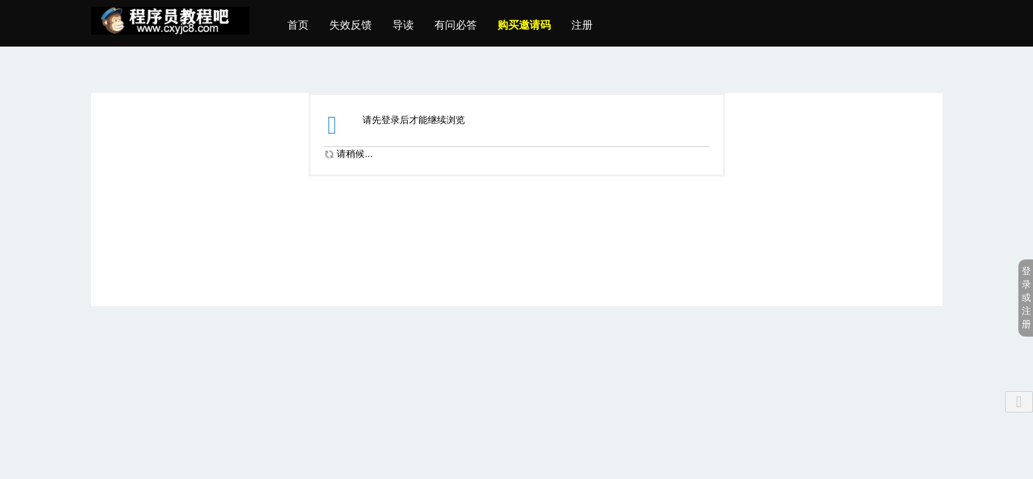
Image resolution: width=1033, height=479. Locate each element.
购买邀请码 (524, 25)
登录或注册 (1026, 297)
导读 (403, 25)
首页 (298, 25)
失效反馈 (350, 25)
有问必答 (455, 25)
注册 (582, 25)
